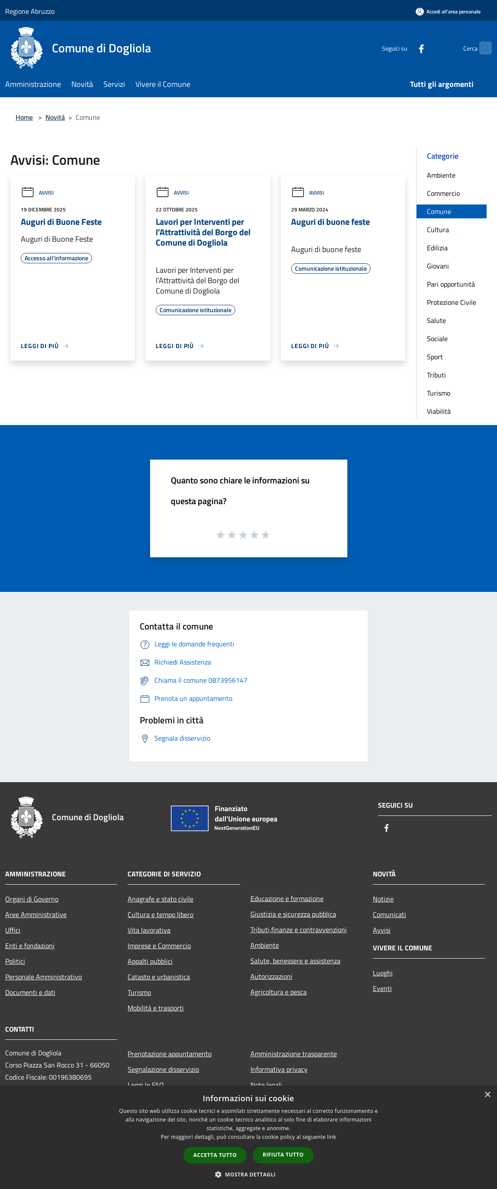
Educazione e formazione (287, 898)
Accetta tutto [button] (215, 1155)
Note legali (266, 1085)
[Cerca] (481, 48)
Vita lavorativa (149, 930)
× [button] (487, 1095)
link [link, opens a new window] (331, 1137)
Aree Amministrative (36, 914)
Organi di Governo (31, 899)
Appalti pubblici (150, 961)
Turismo (438, 393)
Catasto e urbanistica (159, 977)
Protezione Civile (451, 302)
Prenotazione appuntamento (170, 1053)
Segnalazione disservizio (163, 1069)
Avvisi (37, 193)
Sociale (437, 338)
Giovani (438, 266)
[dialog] (248, 1137)
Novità (55, 117)
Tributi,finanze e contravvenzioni (298, 929)
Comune (439, 211)
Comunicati (389, 914)
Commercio (443, 193)
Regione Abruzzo (30, 11)
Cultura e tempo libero (160, 914)
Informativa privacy (279, 1069)
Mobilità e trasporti (156, 1008)
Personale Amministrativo (43, 977)
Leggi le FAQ (146, 1085)
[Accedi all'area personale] (448, 11)
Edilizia (437, 248)
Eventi (382, 988)
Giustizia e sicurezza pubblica (293, 914)
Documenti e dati (30, 992)
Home (24, 117)
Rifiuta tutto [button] (283, 1154)
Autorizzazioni (271, 976)
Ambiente (441, 175)
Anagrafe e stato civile (160, 899)
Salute (436, 320)
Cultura (438, 229)
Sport (435, 357)
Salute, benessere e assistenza (295, 961)
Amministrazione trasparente (293, 1053)
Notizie (383, 899)
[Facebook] (404, 48)
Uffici (12, 930)
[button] (248, 1174)
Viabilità (439, 411)
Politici (15, 961)
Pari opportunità (451, 284)
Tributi (436, 375)
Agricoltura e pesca (278, 992)
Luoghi (383, 973)
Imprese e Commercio (159, 945)
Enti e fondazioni (30, 945)
